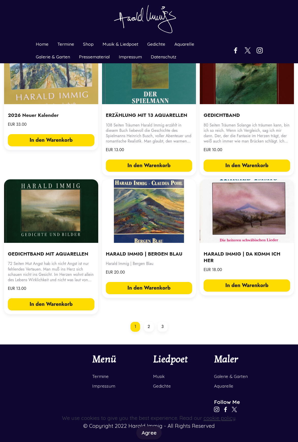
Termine (65, 44)
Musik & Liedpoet (120, 44)
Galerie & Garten (53, 57)
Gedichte (156, 44)
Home (42, 44)
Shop (88, 44)
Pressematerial (94, 57)
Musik (159, 376)
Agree (149, 432)
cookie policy (220, 418)
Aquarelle (184, 44)
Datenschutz (163, 57)
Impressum (130, 57)
